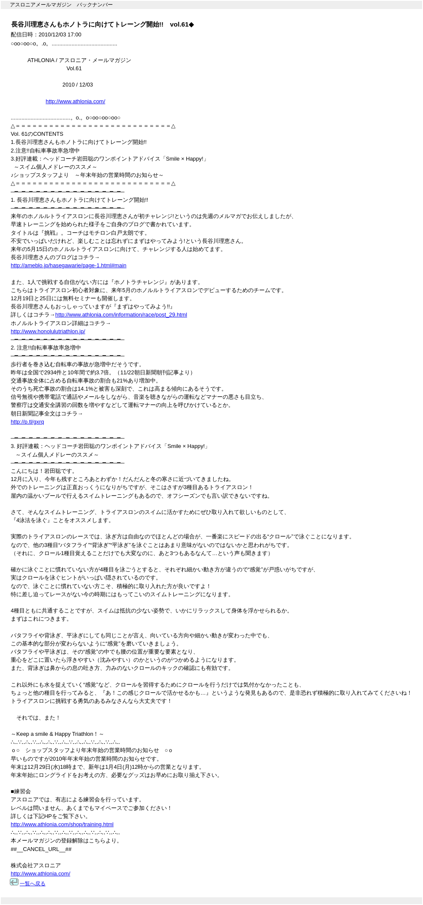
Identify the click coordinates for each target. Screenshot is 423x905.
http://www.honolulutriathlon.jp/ (48, 331)
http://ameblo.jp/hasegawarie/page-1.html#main (69, 265)
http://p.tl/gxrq (27, 421)
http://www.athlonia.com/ (76, 101)
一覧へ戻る (32, 884)
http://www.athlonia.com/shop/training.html (62, 824)
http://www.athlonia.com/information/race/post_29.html (121, 314)
